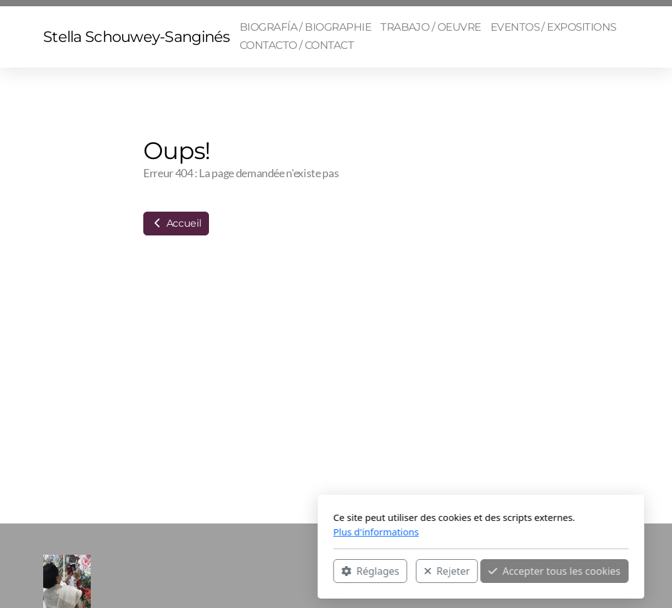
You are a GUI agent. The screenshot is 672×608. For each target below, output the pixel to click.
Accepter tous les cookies (410, 571)
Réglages (225, 571)
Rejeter (302, 571)
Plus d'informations (231, 531)
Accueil (176, 223)
